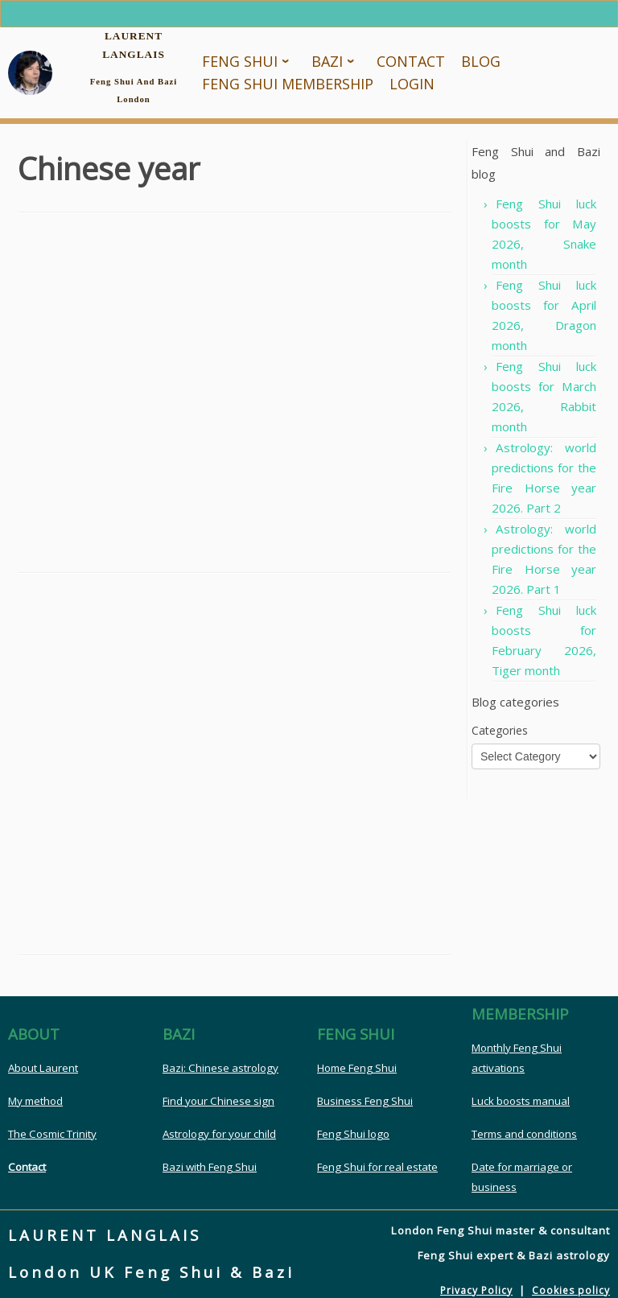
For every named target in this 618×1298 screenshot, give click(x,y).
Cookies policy (571, 1290)
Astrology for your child (219, 1134)
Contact (27, 1167)
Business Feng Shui (365, 1101)
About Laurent (43, 1068)
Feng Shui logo (353, 1134)
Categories (500, 730)
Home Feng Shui (357, 1068)
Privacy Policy (476, 1290)
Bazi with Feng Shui (210, 1167)
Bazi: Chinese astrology (220, 1068)
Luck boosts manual (521, 1101)
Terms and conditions (524, 1134)
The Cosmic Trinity (52, 1134)
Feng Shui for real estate (377, 1167)
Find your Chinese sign (218, 1101)
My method (35, 1101)
